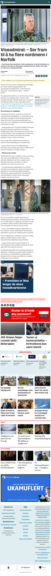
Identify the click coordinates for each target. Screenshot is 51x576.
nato (36, 301)
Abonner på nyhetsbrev (25, 540)
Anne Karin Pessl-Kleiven (8, 520)
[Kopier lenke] (46, 78)
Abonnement (25, 518)
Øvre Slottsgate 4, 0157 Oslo (8, 526)
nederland (42, 301)
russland (23, 301)
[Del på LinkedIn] (41, 78)
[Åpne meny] (49, 3)
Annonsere (25, 515)
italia (18, 301)
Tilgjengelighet (25, 521)
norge (8, 303)
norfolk (4, 303)
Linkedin (25, 534)
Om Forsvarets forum (25, 512)
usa (14, 301)
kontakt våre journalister (8, 515)
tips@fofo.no (41, 104)
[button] (48, 354)
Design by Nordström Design (42, 562)
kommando (30, 301)
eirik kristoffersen (6, 301)
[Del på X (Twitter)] (39, 78)
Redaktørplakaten (42, 519)
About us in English (42, 559)
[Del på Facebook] (36, 78)
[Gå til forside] (12, 3)
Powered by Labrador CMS (26, 574)
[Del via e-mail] (44, 78)
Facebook (25, 527)
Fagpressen (43, 551)
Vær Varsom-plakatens (44, 524)
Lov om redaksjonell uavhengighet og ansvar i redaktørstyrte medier (42, 515)
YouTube (25, 537)
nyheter (14, 303)
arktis (20, 303)
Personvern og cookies (25, 524)
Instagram (25, 531)
